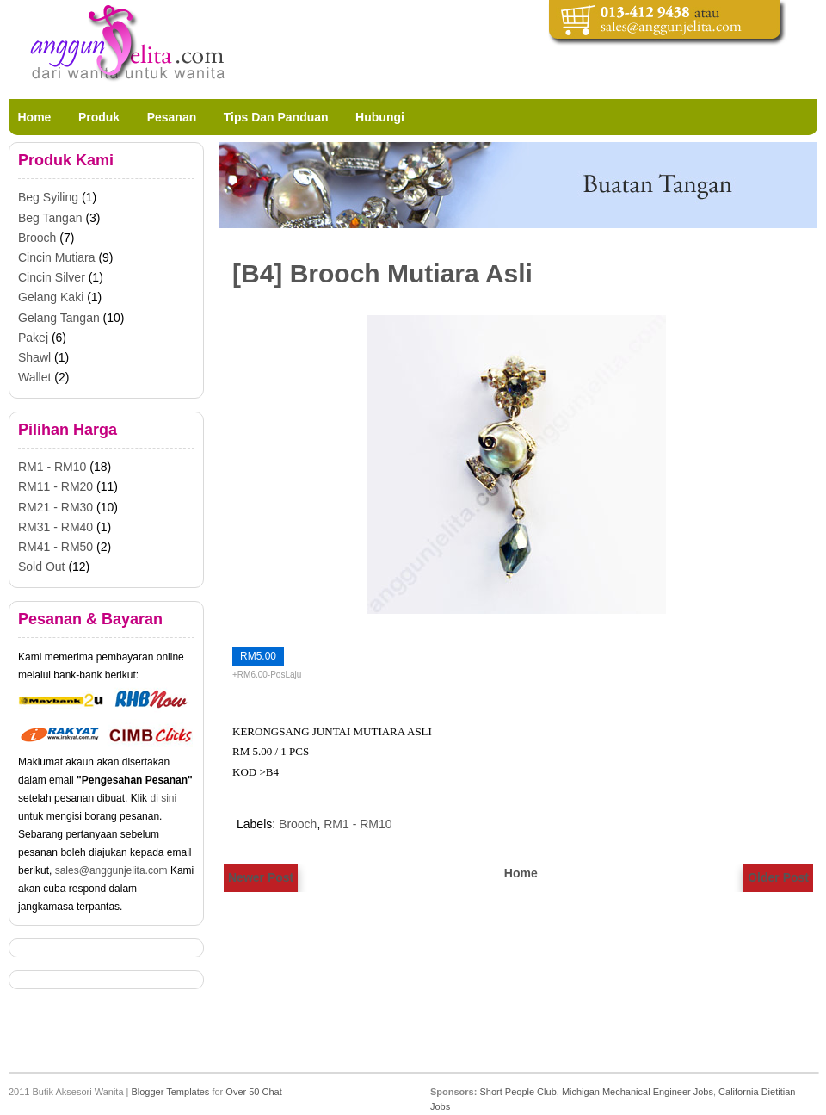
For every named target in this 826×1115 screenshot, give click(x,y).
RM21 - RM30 (55, 507)
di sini (163, 798)
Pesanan (172, 117)
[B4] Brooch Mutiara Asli (382, 273)
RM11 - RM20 (55, 486)
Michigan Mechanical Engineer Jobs (637, 1092)
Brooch (298, 824)
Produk (99, 117)
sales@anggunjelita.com (111, 870)
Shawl (34, 357)
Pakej (33, 337)
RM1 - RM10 (357, 824)
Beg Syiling (48, 197)
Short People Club (517, 1092)
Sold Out (41, 566)
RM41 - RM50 (55, 547)
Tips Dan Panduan (276, 117)
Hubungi (379, 117)
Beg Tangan (50, 218)
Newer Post (260, 877)
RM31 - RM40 (55, 527)
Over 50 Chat (253, 1092)
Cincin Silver (51, 277)
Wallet (34, 377)
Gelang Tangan (59, 318)
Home (35, 117)
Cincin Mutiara (56, 257)
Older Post (778, 877)
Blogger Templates (170, 1092)
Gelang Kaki (50, 297)
